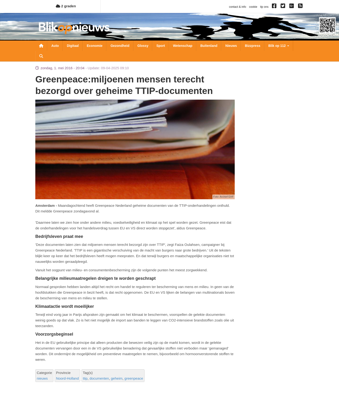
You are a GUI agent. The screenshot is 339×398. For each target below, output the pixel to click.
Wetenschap (182, 46)
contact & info (237, 6)
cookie (253, 6)
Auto (55, 46)
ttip (85, 378)
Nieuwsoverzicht (41, 46)
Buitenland (208, 46)
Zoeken (41, 56)
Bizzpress (252, 46)
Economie (94, 46)
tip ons (264, 6)
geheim (116, 378)
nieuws (42, 378)
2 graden (66, 6)
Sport (160, 46)
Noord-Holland (67, 378)
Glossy (143, 46)
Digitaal (73, 46)
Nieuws (231, 46)
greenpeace (134, 378)
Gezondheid (119, 46)
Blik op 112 (278, 46)
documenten (99, 378)
